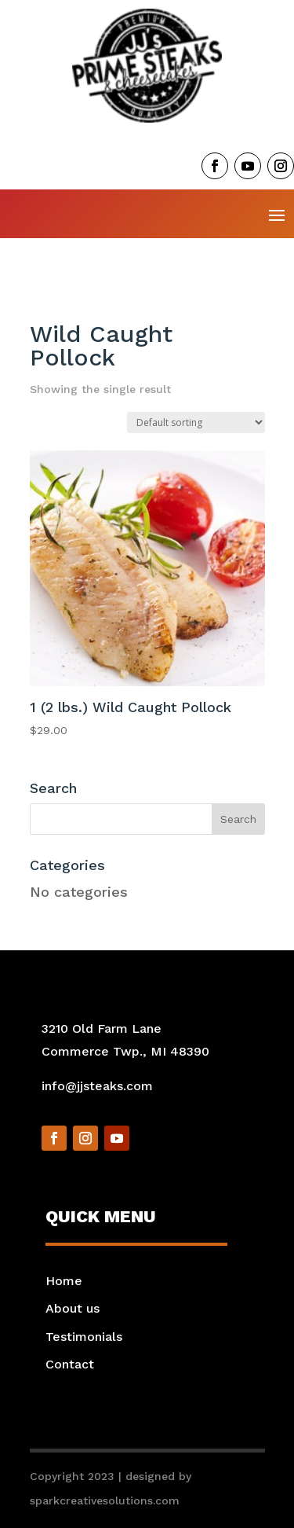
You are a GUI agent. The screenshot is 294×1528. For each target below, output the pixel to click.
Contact (69, 1364)
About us (72, 1308)
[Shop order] (196, 422)
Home (63, 1280)
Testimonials (83, 1336)
